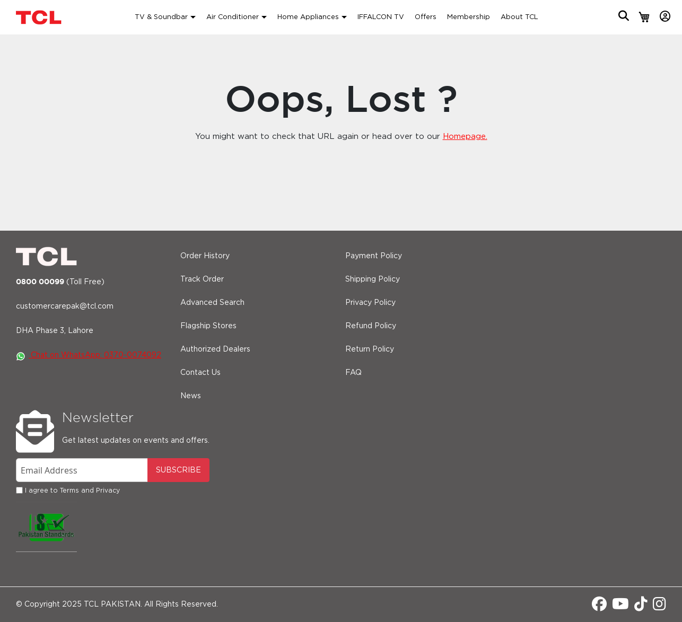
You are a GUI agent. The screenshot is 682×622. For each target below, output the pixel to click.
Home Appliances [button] (308, 17)
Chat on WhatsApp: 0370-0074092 (88, 355)
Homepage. (465, 137)
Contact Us (200, 372)
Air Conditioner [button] (232, 17)
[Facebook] (599, 607)
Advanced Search (212, 302)
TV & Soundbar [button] (161, 17)
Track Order (202, 279)
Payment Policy (373, 256)
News (190, 396)
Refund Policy (370, 326)
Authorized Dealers (215, 349)
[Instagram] (659, 607)
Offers (425, 17)
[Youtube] (620, 607)
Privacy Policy (370, 302)
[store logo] (40, 17)
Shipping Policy (372, 279)
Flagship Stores (208, 326)
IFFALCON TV (380, 17)
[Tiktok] (641, 607)
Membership (468, 17)
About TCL (519, 17)
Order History (205, 256)
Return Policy (369, 349)
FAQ (353, 372)
